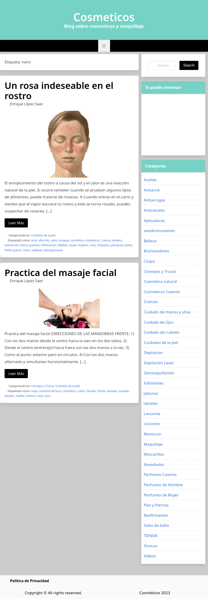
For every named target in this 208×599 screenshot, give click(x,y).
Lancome (152, 413)
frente (24, 245)
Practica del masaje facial (61, 272)
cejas (34, 391)
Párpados (103, 245)
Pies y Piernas (156, 505)
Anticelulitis (154, 210)
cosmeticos (92, 240)
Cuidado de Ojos (159, 322)
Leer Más (16, 222)
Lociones (152, 423)
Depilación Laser (159, 362)
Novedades (154, 464)
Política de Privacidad (29, 580)
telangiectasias (53, 250)
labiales (150, 403)
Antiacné (152, 190)
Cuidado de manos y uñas (167, 312)
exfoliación (11, 245)
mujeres (83, 245)
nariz (93, 245)
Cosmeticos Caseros (162, 291)
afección (44, 240)
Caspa (149, 261)
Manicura (152, 433)
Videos (150, 555)
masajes (112, 391)
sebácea (37, 250)
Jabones (151, 393)
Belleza (150, 240)
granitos (34, 245)
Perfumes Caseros (160, 474)
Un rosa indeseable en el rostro (59, 90)
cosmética (77, 240)
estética (117, 240)
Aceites (150, 179)
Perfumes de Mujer (161, 495)
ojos (47, 396)
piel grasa (117, 245)
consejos (63, 240)
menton (31, 396)
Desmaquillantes (159, 372)
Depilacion (153, 352)
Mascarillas (154, 454)
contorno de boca (50, 391)
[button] (104, 46)
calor (54, 240)
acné (34, 240)
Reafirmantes (156, 515)
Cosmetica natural (160, 281)
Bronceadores (156, 250)
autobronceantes (159, 230)
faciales (91, 391)
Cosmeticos (104, 17)
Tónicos (150, 545)
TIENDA (151, 535)
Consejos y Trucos (42, 386)
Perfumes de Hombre (163, 484)
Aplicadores (154, 220)
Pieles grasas (13, 250)
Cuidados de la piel (43, 235)
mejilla (20, 396)
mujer (72, 245)
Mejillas (63, 245)
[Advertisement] (173, 124)
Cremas (106, 240)
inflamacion (48, 245)
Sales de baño (156, 525)
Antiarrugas (154, 200)
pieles (128, 245)
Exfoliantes (153, 383)
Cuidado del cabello (161, 332)
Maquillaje (153, 444)
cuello (81, 391)
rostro (26, 250)
